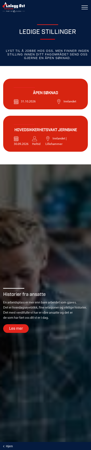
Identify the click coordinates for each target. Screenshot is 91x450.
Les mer (16, 332)
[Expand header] (84, 7)
